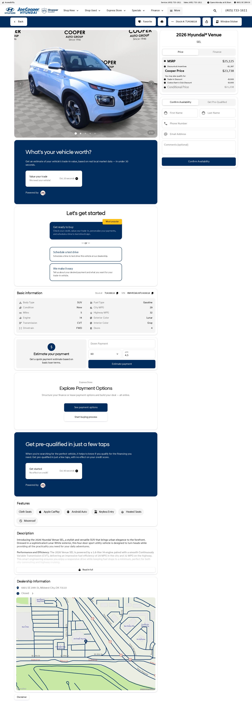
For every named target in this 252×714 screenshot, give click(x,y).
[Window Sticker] (227, 22)
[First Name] (180, 113)
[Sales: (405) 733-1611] (193, 3)
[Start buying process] (86, 417)
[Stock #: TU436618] (184, 22)
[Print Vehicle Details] (162, 22)
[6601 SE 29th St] (242, 3)
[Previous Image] (20, 84)
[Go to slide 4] (90, 133)
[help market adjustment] (165, 66)
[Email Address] (199, 134)
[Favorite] (145, 22)
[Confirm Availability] (199, 161)
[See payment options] (86, 407)
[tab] (180, 52)
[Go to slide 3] (85, 133)
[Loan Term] (104, 354)
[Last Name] (218, 113)
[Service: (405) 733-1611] (171, 3)
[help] (165, 79)
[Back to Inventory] (18, 22)
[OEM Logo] (10, 11)
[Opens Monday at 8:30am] (219, 3)
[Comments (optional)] (199, 147)
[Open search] (215, 10)
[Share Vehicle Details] (207, 22)
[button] (25, 83)
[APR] (139, 354)
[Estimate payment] (121, 364)
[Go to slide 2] (80, 133)
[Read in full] (85, 569)
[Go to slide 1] (76, 133)
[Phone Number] (199, 123)
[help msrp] (165, 61)
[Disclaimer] (21, 697)
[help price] (165, 87)
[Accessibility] (8, 3)
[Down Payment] (121, 343)
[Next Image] (151, 84)
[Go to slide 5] (95, 133)
